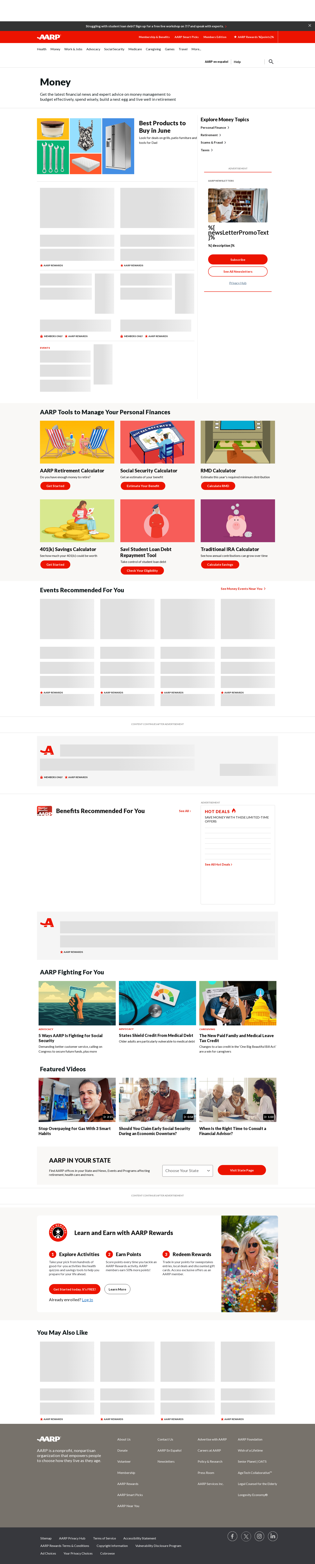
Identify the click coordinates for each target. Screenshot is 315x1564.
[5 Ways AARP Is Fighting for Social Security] (77, 1017)
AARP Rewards (127, 1484)
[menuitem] (41, 51)
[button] (310, 25)
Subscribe (237, 259)
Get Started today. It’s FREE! (74, 1289)
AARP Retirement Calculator (72, 470)
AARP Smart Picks (187, 37)
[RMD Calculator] (238, 457)
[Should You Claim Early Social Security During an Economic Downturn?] (157, 1107)
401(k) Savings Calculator (68, 549)
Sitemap (46, 1538)
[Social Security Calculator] (157, 457)
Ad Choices (48, 1553)
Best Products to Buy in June (162, 126)
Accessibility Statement (139, 1538)
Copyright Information (112, 1546)
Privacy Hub (237, 283)
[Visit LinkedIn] (273, 1536)
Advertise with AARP (212, 1439)
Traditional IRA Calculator (230, 549)
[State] (187, 1171)
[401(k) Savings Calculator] (77, 535)
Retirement (209, 135)
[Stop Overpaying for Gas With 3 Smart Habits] (77, 1107)
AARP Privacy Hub (72, 1538)
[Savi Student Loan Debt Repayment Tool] (157, 538)
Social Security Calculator (148, 470)
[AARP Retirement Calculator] (77, 457)
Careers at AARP (209, 1450)
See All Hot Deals (217, 864)
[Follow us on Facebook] (233, 1536)
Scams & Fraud (212, 142)
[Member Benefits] (46, 810)
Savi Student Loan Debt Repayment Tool (146, 552)
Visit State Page (242, 1170)
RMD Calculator (218, 470)
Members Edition (215, 37)
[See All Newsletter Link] (238, 271)
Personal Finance (213, 127)
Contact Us (165, 1439)
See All (184, 811)
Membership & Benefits (154, 37)
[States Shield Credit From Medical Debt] (157, 1012)
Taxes (205, 150)
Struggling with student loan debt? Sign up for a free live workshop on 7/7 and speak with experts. (155, 26)
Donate (122, 1450)
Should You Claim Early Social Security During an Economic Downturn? (154, 1131)
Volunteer (124, 1461)
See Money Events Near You (241, 588)
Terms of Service (104, 1538)
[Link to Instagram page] (260, 1536)
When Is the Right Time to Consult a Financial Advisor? (232, 1131)
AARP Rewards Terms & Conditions (64, 1546)
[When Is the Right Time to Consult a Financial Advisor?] (237, 1107)
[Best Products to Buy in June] (117, 146)
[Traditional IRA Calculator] (238, 535)
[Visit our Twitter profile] (246, 1536)
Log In (87, 1299)
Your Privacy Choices (78, 1553)
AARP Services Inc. (211, 1484)
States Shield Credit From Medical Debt (156, 1035)
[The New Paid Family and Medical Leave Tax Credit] (237, 1017)
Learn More (117, 1289)
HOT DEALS (217, 811)
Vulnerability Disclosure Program (158, 1546)
